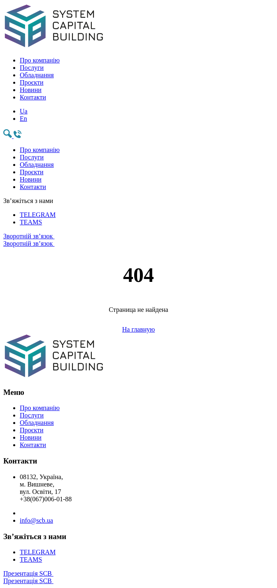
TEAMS (31, 222)
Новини (31, 89)
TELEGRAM (38, 214)
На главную (138, 329)
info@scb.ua (36, 520)
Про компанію (40, 60)
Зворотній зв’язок (138, 240)
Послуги (32, 67)
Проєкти (32, 82)
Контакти (33, 97)
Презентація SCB (138, 577)
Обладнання (37, 74)
